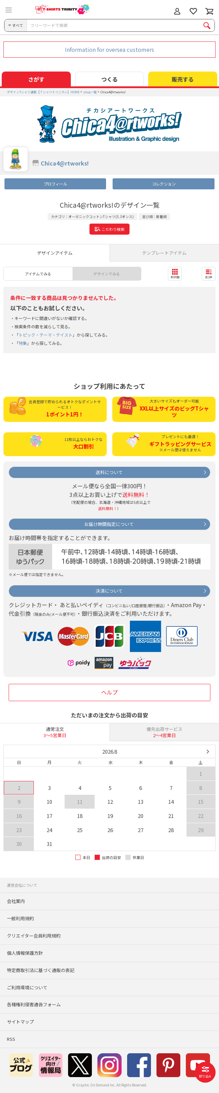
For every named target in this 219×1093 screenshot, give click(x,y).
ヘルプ (109, 692)
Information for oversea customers (109, 49)
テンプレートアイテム (164, 252)
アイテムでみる (38, 273)
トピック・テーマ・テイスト (46, 335)
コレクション (163, 184)
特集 (23, 343)
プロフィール (55, 184)
